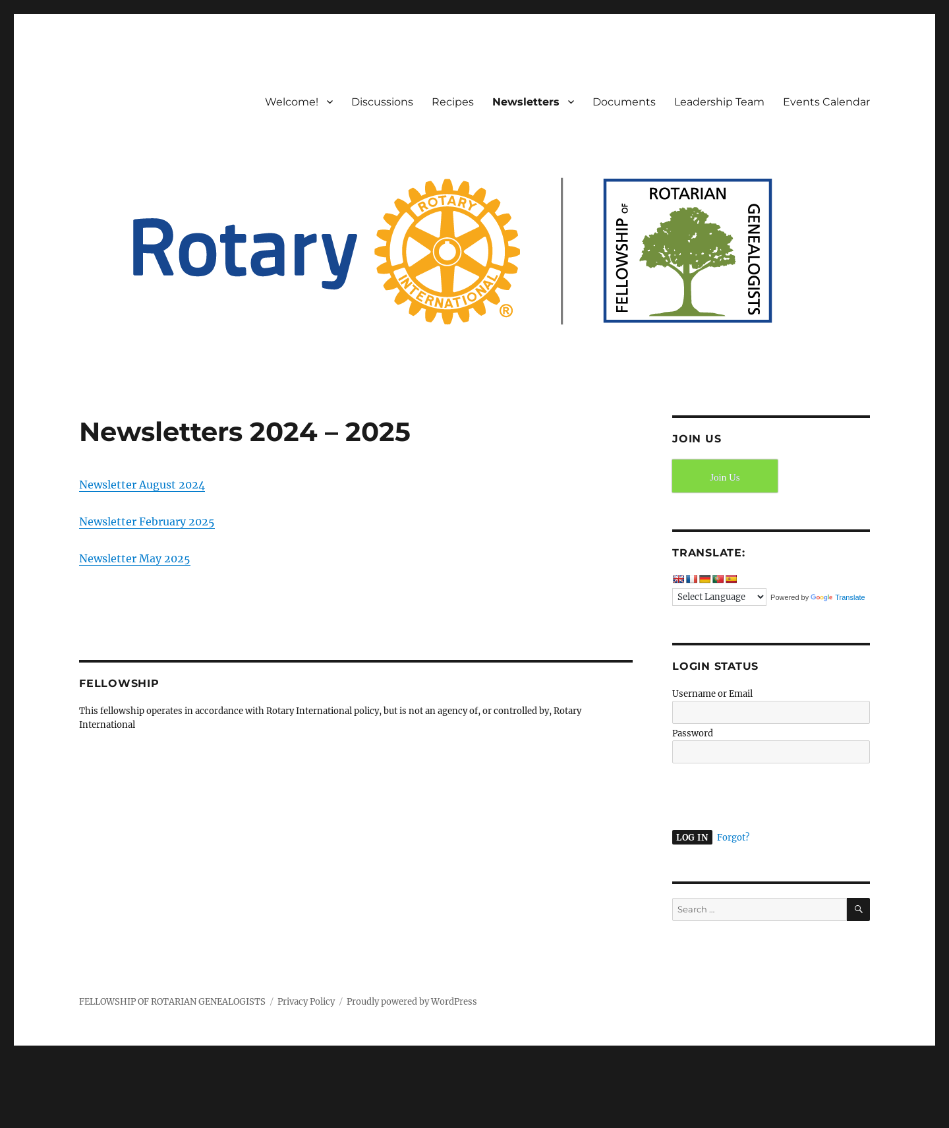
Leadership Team (719, 102)
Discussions (382, 102)
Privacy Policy (306, 1001)
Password (692, 733)
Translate (838, 597)
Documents (624, 102)
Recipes (453, 102)
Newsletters (526, 102)
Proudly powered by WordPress (412, 1001)
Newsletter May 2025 (134, 558)
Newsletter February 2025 (147, 521)
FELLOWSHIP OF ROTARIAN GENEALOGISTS (172, 1001)
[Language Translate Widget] (719, 597)
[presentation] (761, 795)
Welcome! (291, 102)
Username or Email (712, 693)
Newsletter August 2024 (142, 484)
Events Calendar (826, 102)
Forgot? (733, 837)
